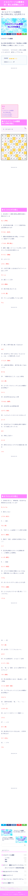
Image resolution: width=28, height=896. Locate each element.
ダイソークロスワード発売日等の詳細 (15, 868)
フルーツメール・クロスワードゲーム (14, 879)
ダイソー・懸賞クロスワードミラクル (14, 865)
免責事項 (19, 892)
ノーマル (3, 9)
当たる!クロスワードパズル (14, 871)
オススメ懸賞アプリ (14, 883)
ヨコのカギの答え (7, 114)
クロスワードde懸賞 (14, 855)
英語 (15, 861)
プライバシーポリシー (11, 892)
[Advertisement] (14, 86)
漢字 (15, 859)
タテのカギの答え (7, 116)
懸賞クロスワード (14, 875)
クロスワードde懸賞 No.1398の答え (8, 111)
